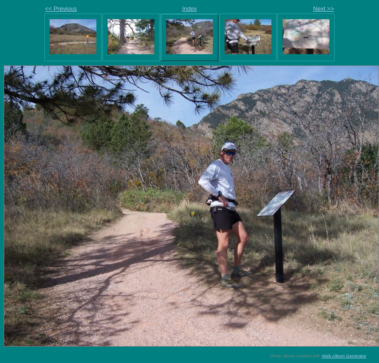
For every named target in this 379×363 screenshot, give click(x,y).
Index (189, 8)
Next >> (323, 8)
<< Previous (61, 8)
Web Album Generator (344, 355)
